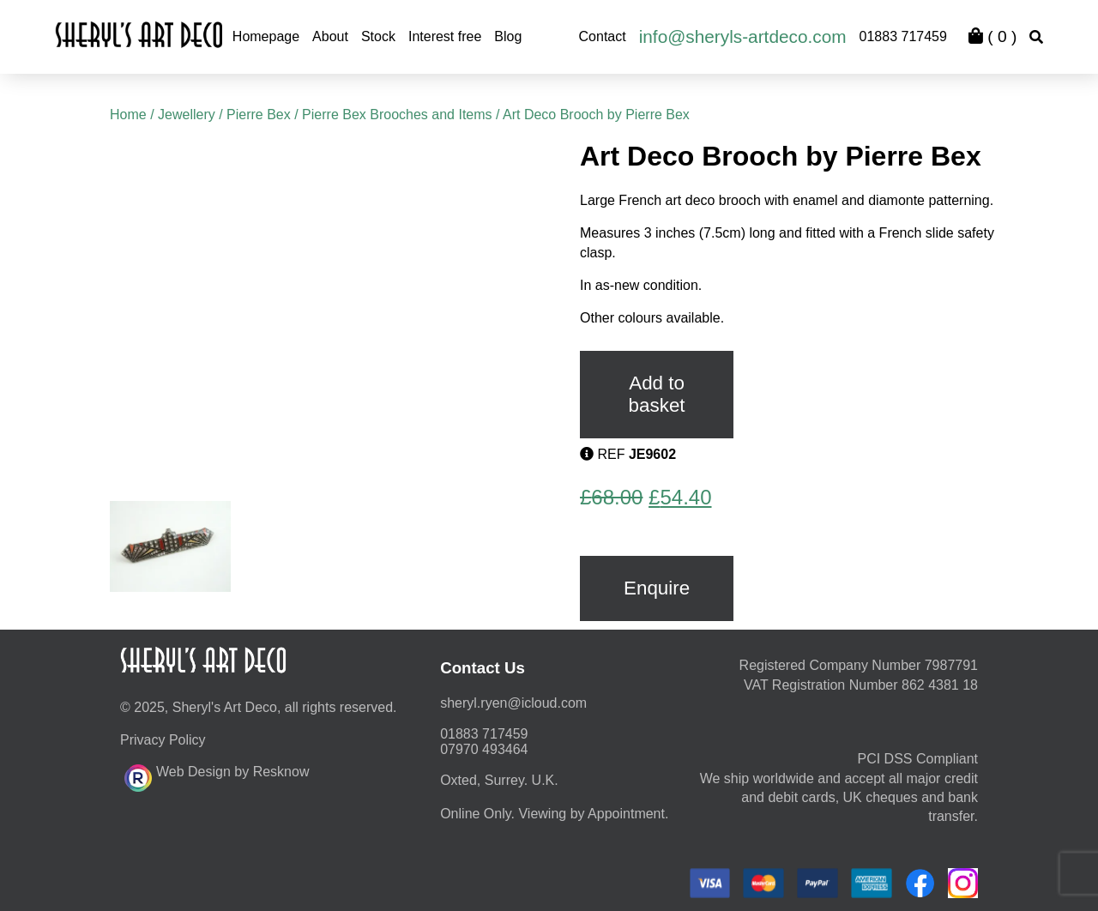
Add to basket (657, 394)
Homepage (265, 36)
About (330, 36)
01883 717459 (903, 36)
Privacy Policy (163, 740)
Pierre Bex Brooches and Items (397, 114)
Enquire (657, 588)
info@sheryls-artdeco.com (743, 36)
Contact (602, 36)
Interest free (444, 36)
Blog (508, 36)
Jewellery (186, 114)
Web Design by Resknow (216, 775)
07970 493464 (484, 749)
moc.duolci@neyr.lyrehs (513, 703)
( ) (992, 36)
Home (128, 114)
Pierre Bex (258, 114)
